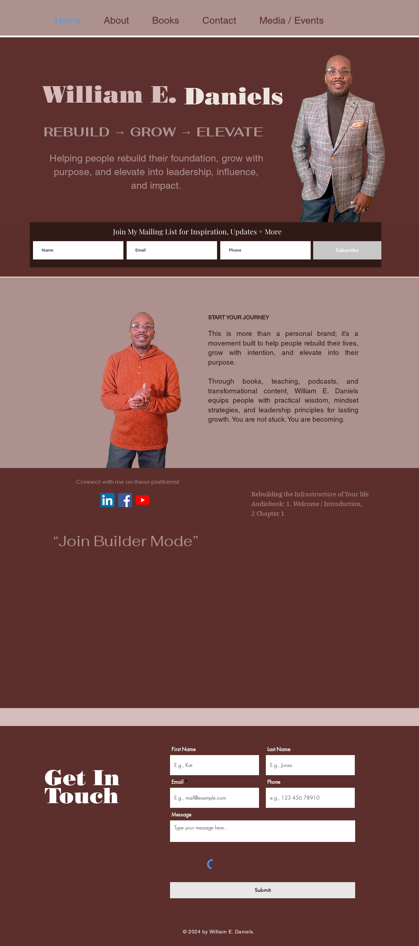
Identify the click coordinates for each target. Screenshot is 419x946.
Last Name (278, 749)
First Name (183, 749)
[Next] (378, 130)
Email (177, 782)
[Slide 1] (209, 204)
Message (181, 814)
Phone (273, 782)
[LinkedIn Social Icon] (107, 500)
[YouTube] (143, 500)
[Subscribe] (347, 250)
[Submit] (262, 890)
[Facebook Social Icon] (125, 500)
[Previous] (40, 130)
